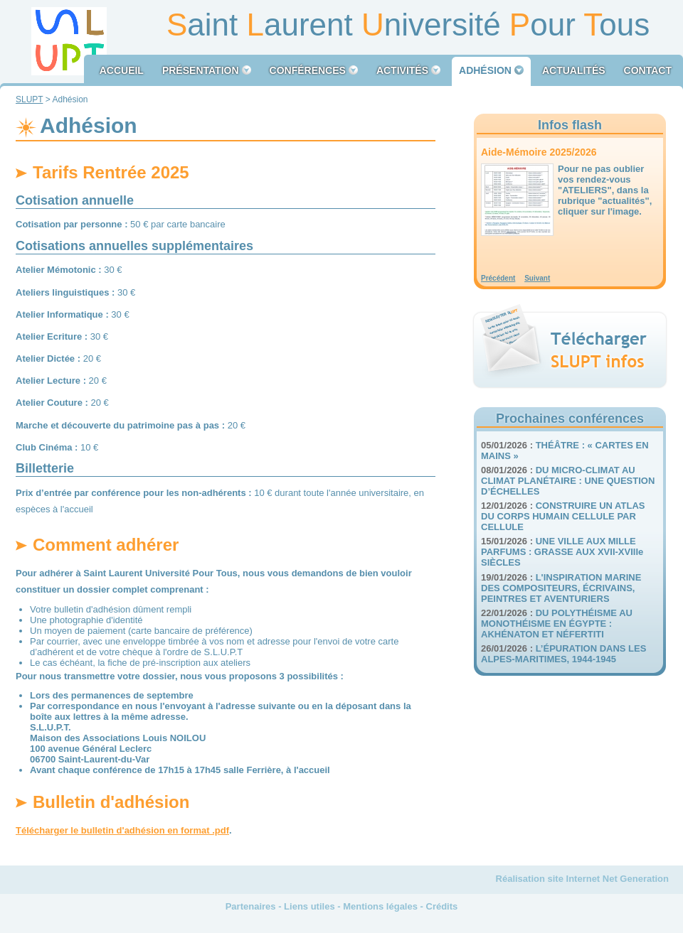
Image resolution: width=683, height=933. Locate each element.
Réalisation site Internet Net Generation (582, 878)
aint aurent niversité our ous (408, 24)
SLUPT (29, 99)
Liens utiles (309, 906)
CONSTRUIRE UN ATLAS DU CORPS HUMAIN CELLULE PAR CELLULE (563, 516)
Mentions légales (380, 906)
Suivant (537, 278)
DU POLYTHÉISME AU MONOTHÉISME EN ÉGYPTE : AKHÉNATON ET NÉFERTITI (556, 624)
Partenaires (251, 906)
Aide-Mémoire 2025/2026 (539, 152)
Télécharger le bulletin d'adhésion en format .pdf (122, 830)
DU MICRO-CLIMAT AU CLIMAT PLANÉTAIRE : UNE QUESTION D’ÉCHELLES (568, 481)
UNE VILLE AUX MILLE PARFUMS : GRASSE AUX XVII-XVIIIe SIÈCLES (562, 552)
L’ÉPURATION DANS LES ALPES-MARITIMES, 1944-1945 (563, 653)
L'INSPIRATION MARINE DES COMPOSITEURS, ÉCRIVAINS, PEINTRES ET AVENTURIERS (561, 588)
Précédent (498, 278)
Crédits (442, 906)
